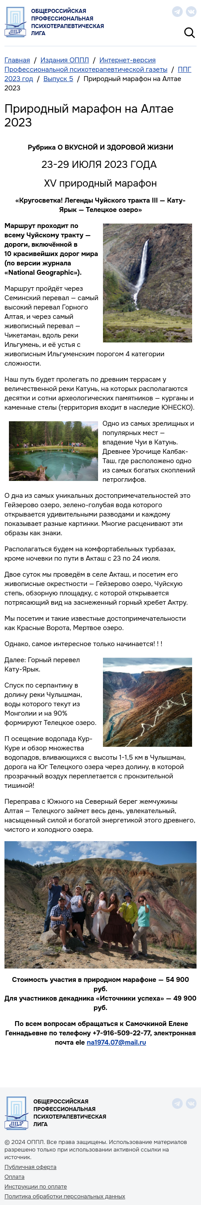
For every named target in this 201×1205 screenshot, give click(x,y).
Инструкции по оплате (35, 1186)
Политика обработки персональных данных (64, 1196)
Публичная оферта (30, 1167)
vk (191, 11)
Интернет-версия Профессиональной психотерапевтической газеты (86, 65)
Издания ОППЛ (65, 60)
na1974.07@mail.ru (116, 1042)
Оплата (14, 1177)
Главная (17, 60)
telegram (177, 11)
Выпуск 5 (58, 78)
